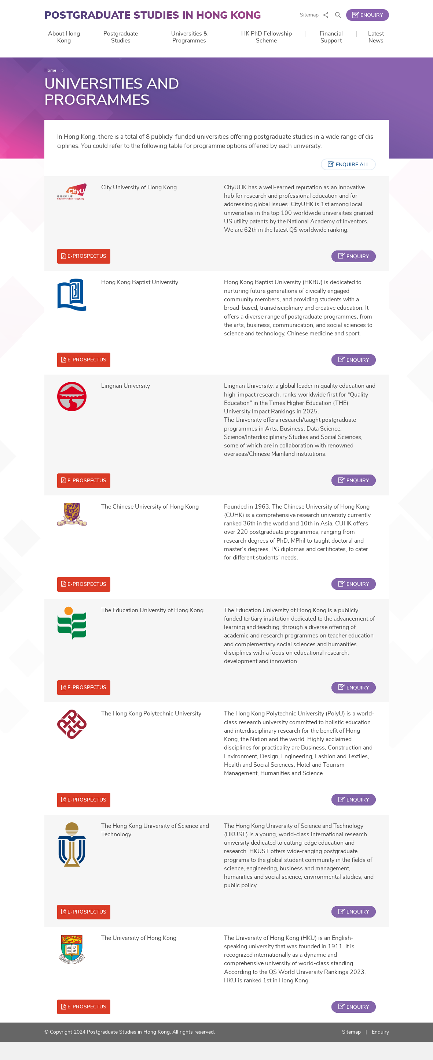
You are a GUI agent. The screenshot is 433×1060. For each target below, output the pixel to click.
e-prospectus (89, 260)
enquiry (356, 261)
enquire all (350, 167)
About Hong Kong (64, 37)
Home (50, 70)
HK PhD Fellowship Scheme (266, 37)
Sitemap (309, 15)
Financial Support (331, 37)
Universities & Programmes (189, 37)
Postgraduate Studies (120, 37)
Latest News (376, 37)
